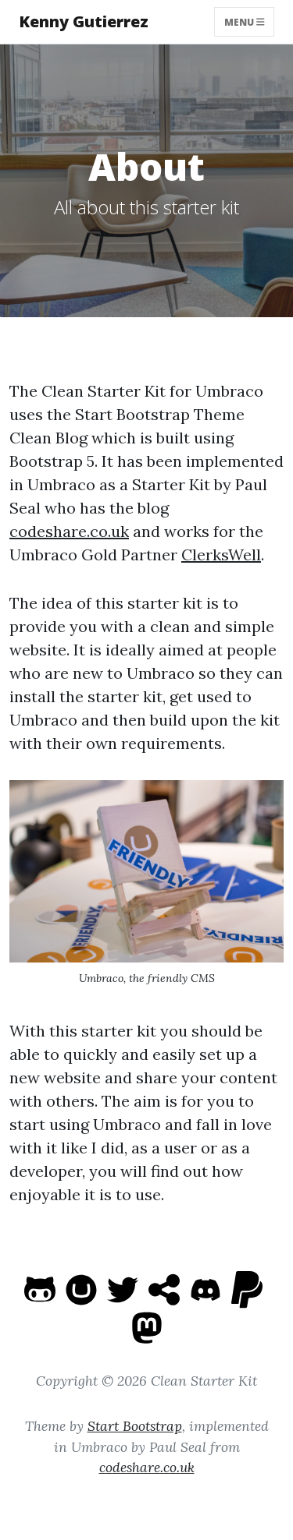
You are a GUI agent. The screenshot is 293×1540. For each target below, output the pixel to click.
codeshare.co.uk (69, 531)
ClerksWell (221, 554)
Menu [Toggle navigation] (244, 21)
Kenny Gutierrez (83, 21)
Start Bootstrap (135, 1426)
